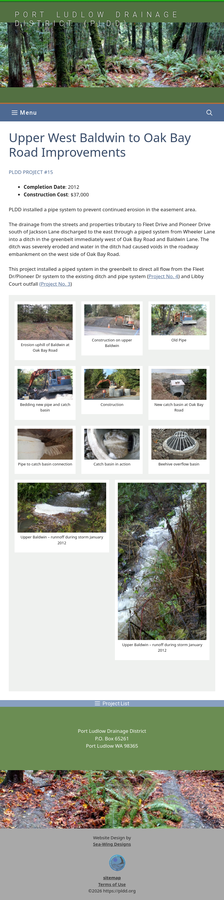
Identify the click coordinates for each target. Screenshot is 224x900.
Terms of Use (112, 884)
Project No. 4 (163, 276)
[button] (209, 112)
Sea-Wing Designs (112, 844)
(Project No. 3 (55, 283)
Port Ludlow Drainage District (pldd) (97, 19)
